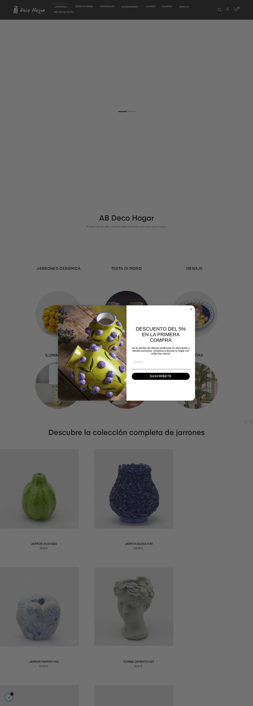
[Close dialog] (191, 309)
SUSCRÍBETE (160, 376)
